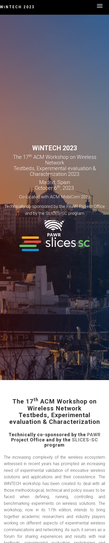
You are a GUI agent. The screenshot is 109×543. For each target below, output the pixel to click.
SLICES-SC (85, 439)
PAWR (93, 434)
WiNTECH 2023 (17, 7)
